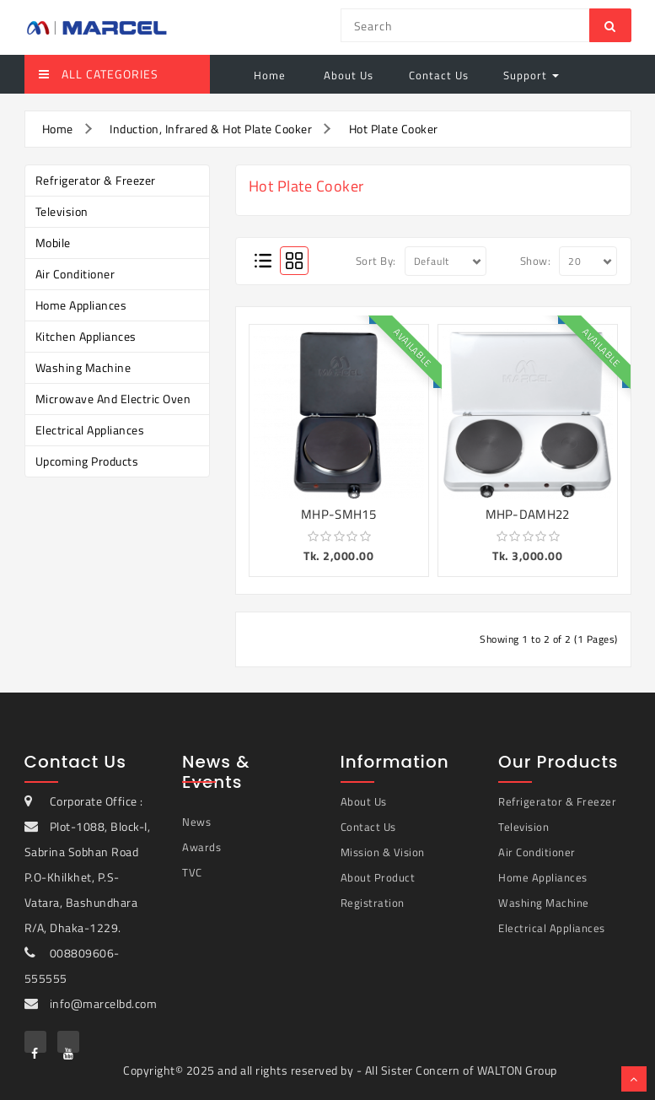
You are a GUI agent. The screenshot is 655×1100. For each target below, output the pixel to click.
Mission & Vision (383, 852)
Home (270, 75)
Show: (535, 260)
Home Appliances (81, 305)
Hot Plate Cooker (393, 129)
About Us (346, 75)
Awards (201, 846)
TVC (192, 872)
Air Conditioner (75, 274)
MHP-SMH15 (338, 514)
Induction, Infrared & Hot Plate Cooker (211, 129)
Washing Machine (83, 367)
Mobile (53, 242)
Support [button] (531, 75)
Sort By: (376, 260)
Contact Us (439, 75)
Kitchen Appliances (86, 336)
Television (62, 211)
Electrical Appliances (90, 430)
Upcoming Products (87, 461)
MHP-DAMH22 (528, 514)
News (196, 821)
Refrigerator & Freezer (95, 180)
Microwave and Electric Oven (113, 398)
